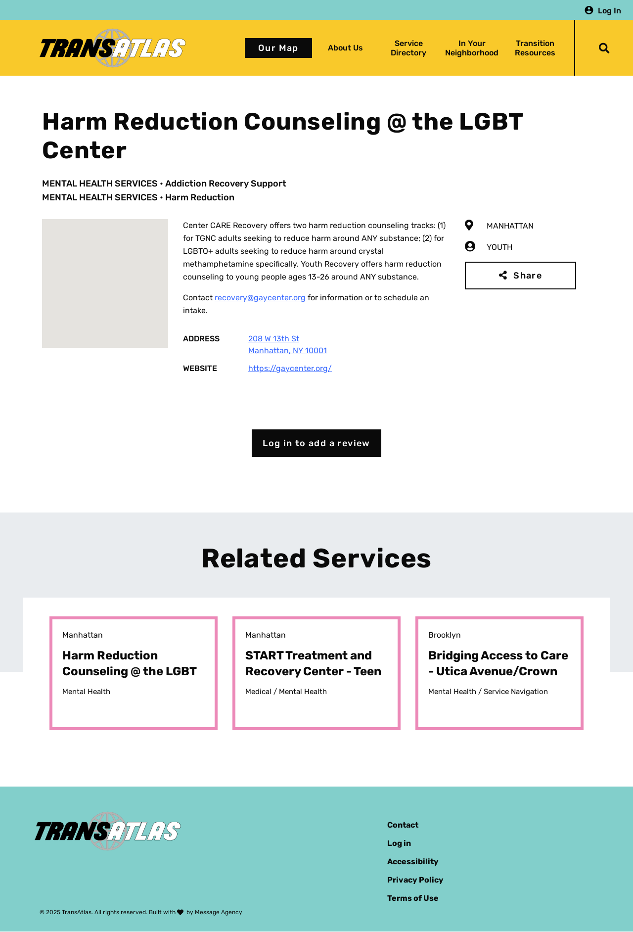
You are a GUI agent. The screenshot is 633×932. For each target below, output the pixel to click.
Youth (499, 247)
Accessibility (413, 861)
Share (527, 275)
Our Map (278, 48)
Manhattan (510, 226)
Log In (609, 10)
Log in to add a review (316, 443)
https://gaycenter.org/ (290, 368)
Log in (399, 843)
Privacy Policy (415, 880)
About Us (345, 47)
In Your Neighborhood (471, 48)
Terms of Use (413, 898)
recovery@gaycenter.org (260, 297)
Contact (402, 825)
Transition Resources (535, 48)
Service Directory (408, 48)
